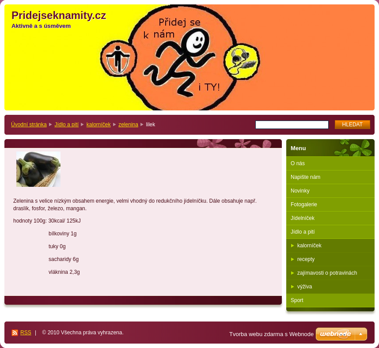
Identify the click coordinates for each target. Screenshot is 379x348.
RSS (25, 332)
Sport (297, 300)
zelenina (128, 124)
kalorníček (99, 124)
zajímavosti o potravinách (327, 273)
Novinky (300, 191)
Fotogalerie (304, 204)
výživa (304, 287)
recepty (306, 259)
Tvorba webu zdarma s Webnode (271, 334)
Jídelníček (303, 218)
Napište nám (305, 177)
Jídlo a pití (66, 124)
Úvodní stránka (29, 124)
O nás (298, 163)
